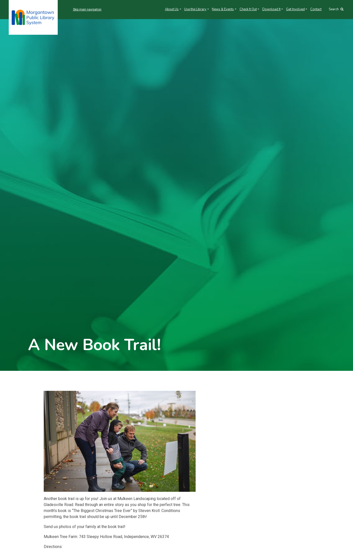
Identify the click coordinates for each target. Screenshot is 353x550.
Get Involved (295, 9)
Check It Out (248, 9)
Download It (271, 9)
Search (336, 9)
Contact (316, 9)
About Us (172, 9)
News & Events (223, 9)
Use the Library (195, 9)
